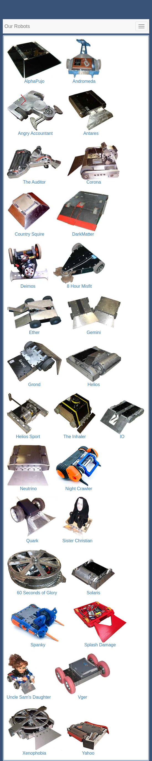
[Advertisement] (76, 8)
